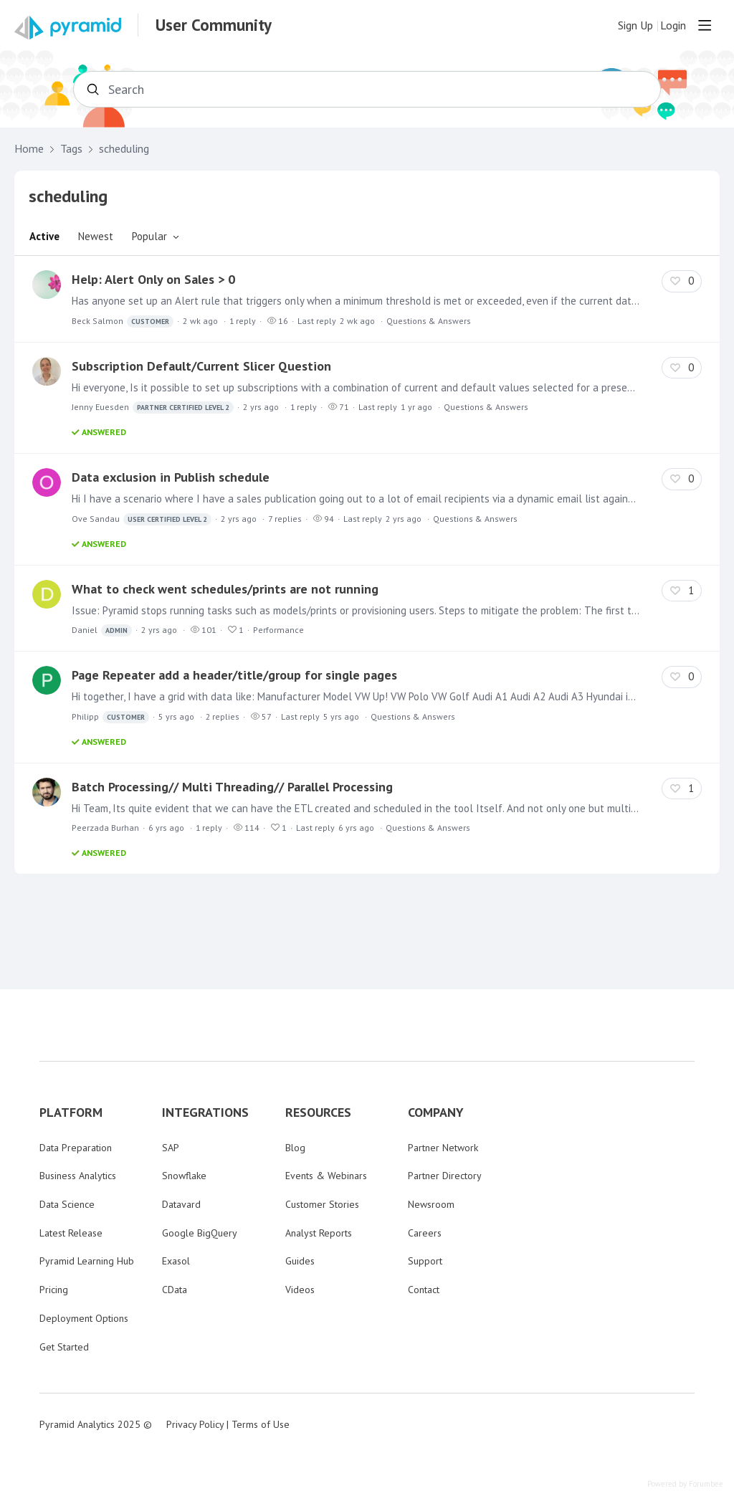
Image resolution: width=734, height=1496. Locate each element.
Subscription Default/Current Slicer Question (201, 366)
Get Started (64, 1346)
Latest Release (71, 1232)
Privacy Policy (195, 1424)
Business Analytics (77, 1175)
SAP (170, 1147)
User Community (214, 25)
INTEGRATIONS (205, 1112)
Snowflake (184, 1175)
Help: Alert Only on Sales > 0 (153, 279)
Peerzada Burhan (105, 827)
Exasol (176, 1260)
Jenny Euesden (153, 407)
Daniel (102, 630)
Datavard (181, 1204)
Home (29, 149)
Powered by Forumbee (685, 1484)
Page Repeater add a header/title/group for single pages (234, 675)
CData (174, 1289)
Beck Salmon (122, 321)
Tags (71, 149)
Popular (149, 236)
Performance (278, 629)
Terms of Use (261, 1424)
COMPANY (436, 1112)
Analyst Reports (318, 1232)
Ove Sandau (141, 519)
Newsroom (431, 1204)
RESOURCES (318, 1112)
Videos (300, 1289)
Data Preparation (75, 1147)
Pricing (53, 1289)
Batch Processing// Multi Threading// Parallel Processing (232, 786)
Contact (423, 1289)
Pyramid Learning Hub (86, 1260)
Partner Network (443, 1147)
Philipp (110, 717)
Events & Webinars (326, 1175)
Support (425, 1260)
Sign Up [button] (635, 25)
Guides (300, 1260)
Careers (425, 1232)
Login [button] (673, 25)
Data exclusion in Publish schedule (171, 477)
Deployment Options (83, 1318)
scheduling (124, 149)
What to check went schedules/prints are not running (225, 589)
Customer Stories (322, 1204)
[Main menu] (705, 25)
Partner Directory (445, 1175)
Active (44, 236)
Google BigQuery (199, 1232)
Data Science (67, 1204)
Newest (95, 236)
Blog (295, 1147)
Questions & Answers (428, 320)
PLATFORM (71, 1112)
